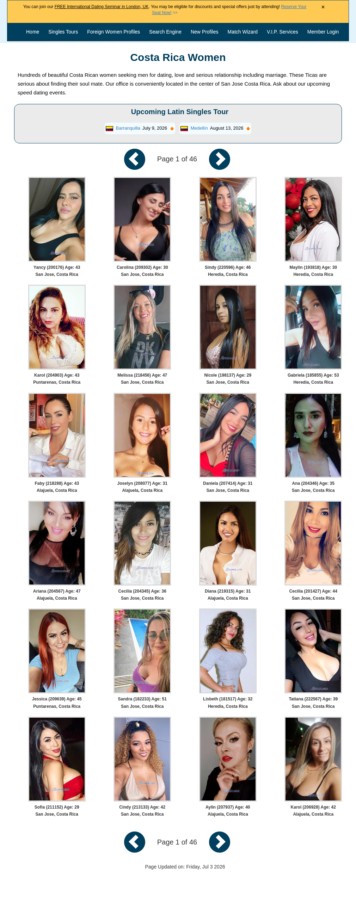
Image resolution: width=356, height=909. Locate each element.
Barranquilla (128, 128)
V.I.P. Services (282, 32)
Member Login (323, 32)
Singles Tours (63, 32)
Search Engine (165, 32)
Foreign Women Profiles (113, 32)
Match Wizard (243, 32)
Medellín (199, 128)
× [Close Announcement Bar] (323, 7)
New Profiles (205, 32)
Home (32, 32)
